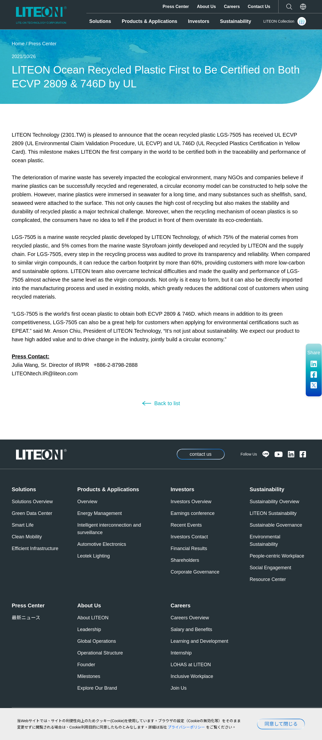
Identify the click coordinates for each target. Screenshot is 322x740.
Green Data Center (32, 513)
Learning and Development (199, 641)
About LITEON (92, 617)
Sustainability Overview (274, 501)
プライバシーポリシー (186, 727)
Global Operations (96, 641)
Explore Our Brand (97, 688)
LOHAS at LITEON (191, 664)
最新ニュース (26, 617)
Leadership (89, 629)
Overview (87, 501)
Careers (232, 6)
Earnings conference (193, 513)
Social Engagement (270, 567)
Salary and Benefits (191, 629)
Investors (198, 21)
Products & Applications (149, 21)
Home (18, 43)
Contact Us (259, 6)
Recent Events (186, 525)
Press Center (176, 6)
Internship (181, 653)
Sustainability (235, 21)
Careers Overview (190, 617)
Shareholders (185, 560)
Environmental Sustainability (265, 540)
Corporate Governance (195, 572)
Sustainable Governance (276, 525)
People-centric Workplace (277, 556)
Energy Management (99, 513)
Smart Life (23, 525)
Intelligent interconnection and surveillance (109, 528)
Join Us (179, 688)
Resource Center (268, 579)
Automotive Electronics (101, 544)
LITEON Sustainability (273, 513)
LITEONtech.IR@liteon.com (45, 373)
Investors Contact (189, 536)
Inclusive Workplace (192, 676)
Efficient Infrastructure (35, 548)
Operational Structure (100, 653)
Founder (86, 664)
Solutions (100, 21)
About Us (206, 6)
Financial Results (189, 548)
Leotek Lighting (93, 556)
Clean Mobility (27, 536)
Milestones (88, 676)
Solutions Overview (32, 501)
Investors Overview (191, 501)
